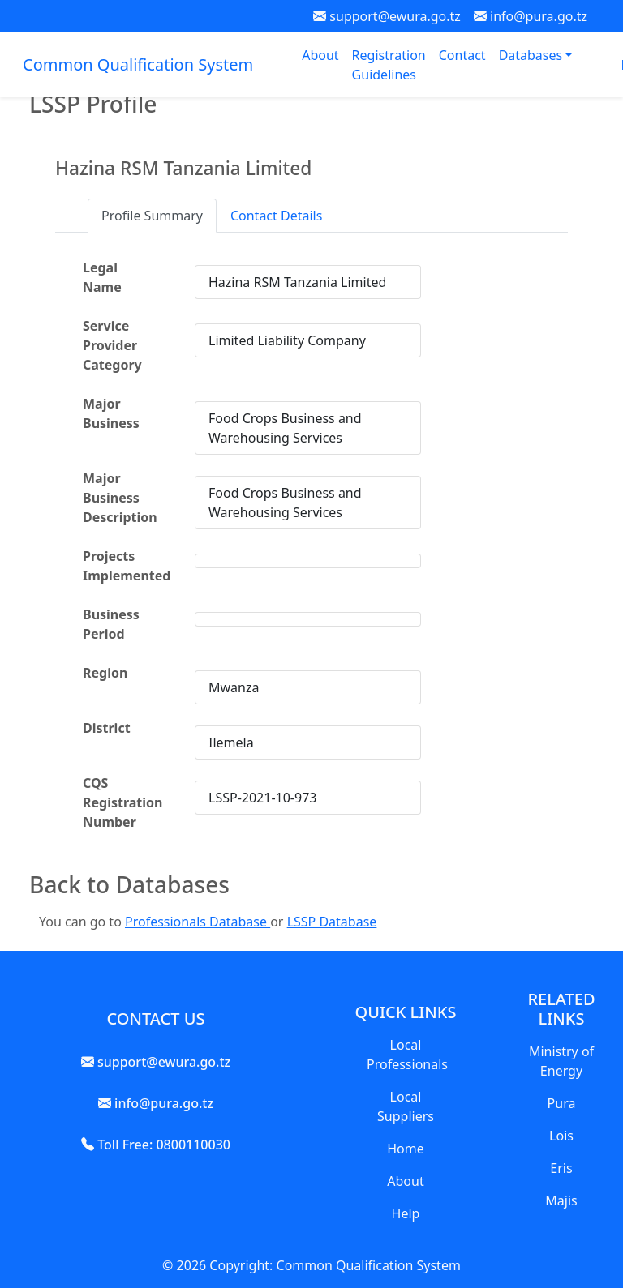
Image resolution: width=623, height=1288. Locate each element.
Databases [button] (532, 55)
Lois (561, 1136)
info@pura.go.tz (530, 16)
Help (406, 1213)
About (320, 55)
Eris (561, 1168)
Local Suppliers (405, 1106)
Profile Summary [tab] (152, 216)
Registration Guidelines (389, 64)
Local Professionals (407, 1054)
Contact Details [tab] (276, 216)
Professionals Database (197, 922)
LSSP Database (332, 922)
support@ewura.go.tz (387, 16)
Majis (561, 1200)
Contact (462, 55)
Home (405, 1148)
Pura (562, 1103)
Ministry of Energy (561, 1061)
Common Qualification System (138, 64)
